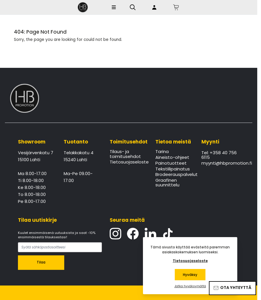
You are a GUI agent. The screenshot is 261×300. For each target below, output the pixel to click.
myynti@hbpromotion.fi (220, 163)
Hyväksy (190, 274)
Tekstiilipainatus (172, 169)
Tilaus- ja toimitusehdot (125, 154)
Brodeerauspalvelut (174, 174)
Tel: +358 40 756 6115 (219, 155)
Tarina (162, 151)
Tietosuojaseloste (129, 162)
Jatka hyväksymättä (190, 286)
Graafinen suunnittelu (167, 183)
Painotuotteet (171, 163)
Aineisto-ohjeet (172, 157)
